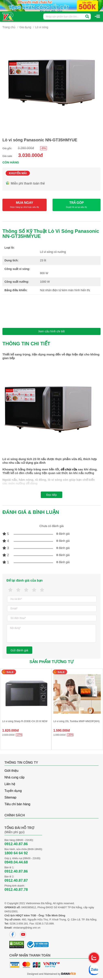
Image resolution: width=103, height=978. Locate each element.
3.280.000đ (26, 148)
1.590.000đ (61, 730)
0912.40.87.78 (16, 890)
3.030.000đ (30, 155)
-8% (43, 148)
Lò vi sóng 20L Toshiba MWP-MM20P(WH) (76, 721)
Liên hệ (9, 784)
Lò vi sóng (41, 27)
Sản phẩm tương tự (51, 662)
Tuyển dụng (13, 790)
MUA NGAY (24, 205)
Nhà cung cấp (14, 777)
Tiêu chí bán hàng (17, 804)
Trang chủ (8, 27)
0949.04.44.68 (16, 862)
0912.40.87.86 (16, 844)
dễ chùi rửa (69, 469)
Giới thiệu (11, 770)
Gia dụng (25, 27)
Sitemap (10, 797)
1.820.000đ (10, 730)
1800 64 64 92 (16, 853)
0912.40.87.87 (16, 880)
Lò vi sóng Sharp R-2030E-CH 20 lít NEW (24, 721)
